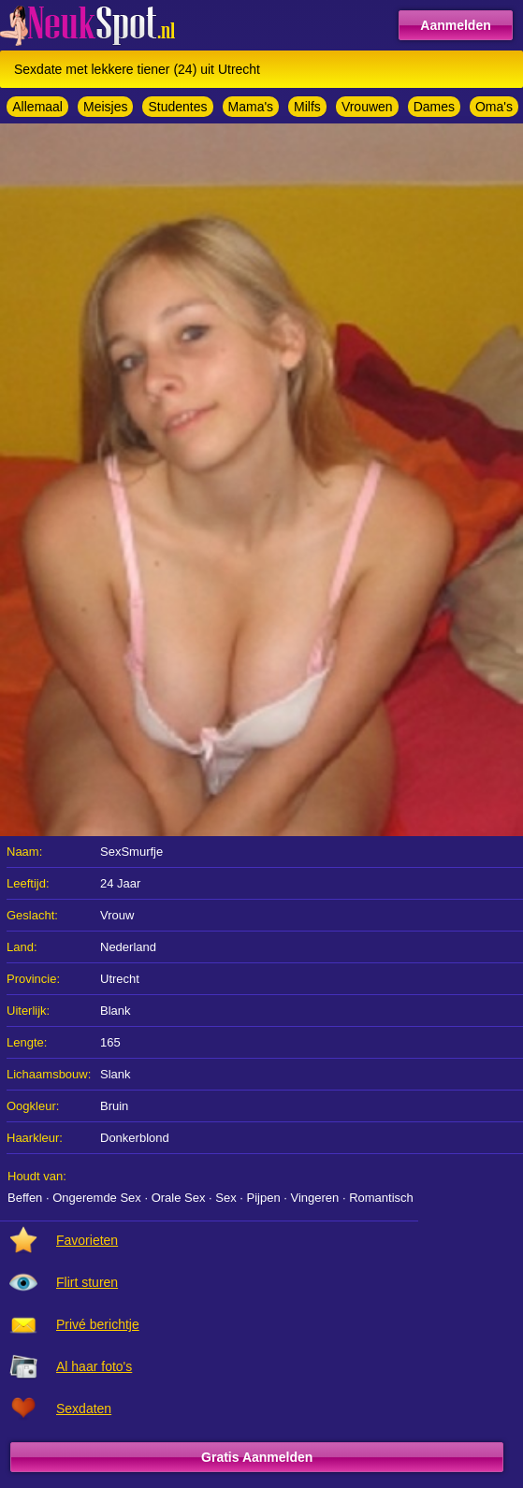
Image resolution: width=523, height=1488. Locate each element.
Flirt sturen (87, 1282)
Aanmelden (455, 25)
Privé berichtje (97, 1324)
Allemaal (37, 106)
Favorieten (87, 1240)
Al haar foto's (94, 1366)
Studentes (177, 106)
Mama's (251, 106)
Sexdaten (83, 1408)
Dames (434, 106)
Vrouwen (367, 106)
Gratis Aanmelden (256, 1457)
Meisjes (105, 106)
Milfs (307, 106)
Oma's (494, 106)
